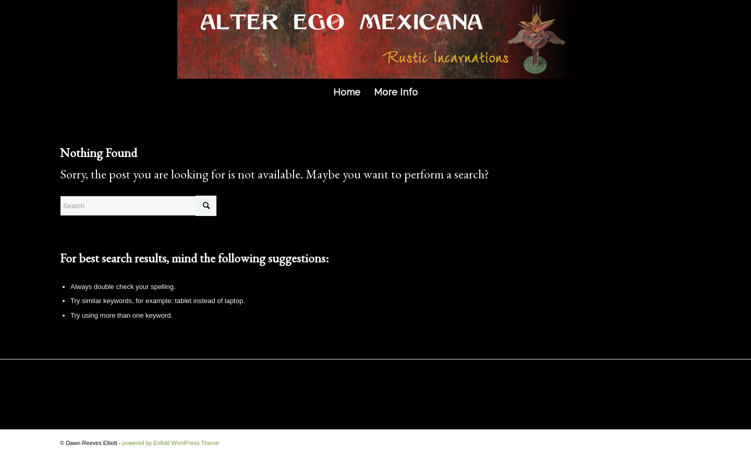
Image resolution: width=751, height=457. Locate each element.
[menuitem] (346, 92)
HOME (75, 388)
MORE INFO (130, 388)
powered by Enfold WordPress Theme (170, 443)
